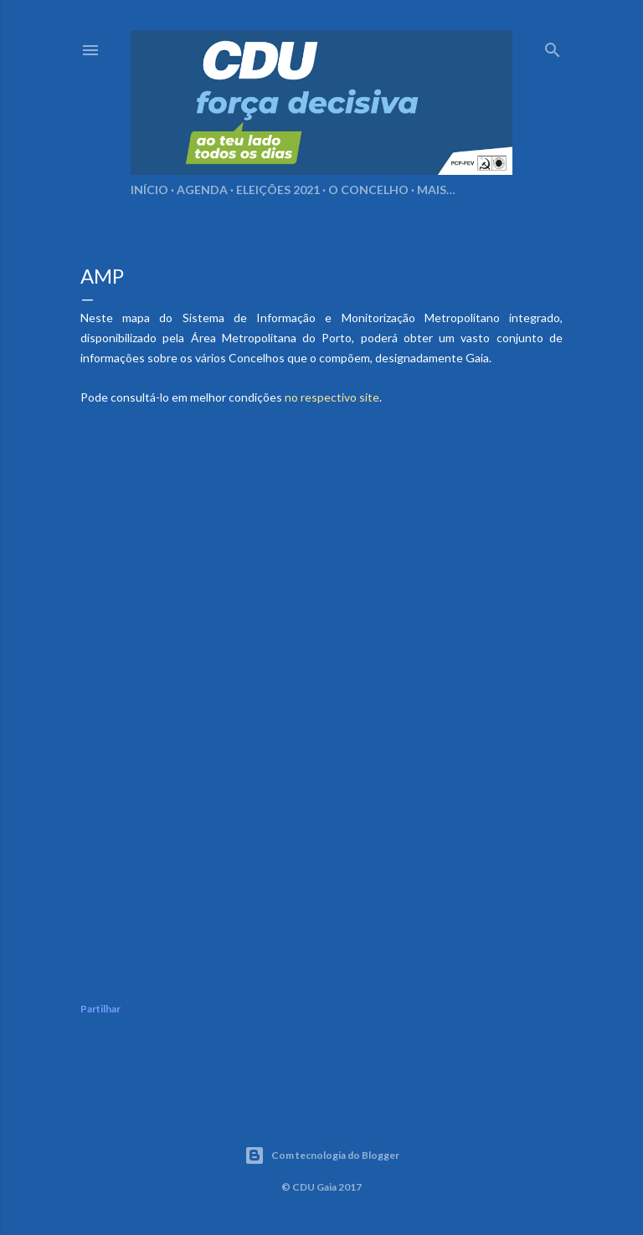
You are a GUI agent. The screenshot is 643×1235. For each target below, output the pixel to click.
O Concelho (368, 189)
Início (149, 189)
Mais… (436, 189)
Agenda (202, 189)
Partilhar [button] (100, 1008)
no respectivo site (332, 397)
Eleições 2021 (278, 189)
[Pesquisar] (553, 46)
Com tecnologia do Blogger (321, 1155)
